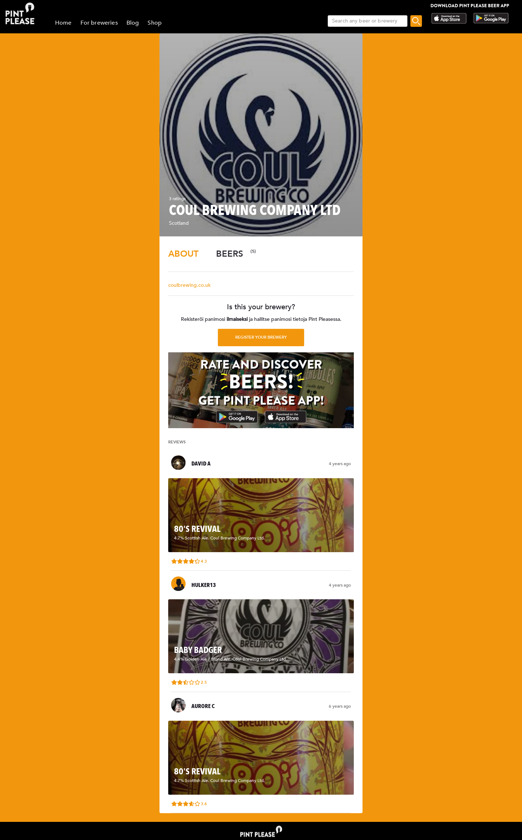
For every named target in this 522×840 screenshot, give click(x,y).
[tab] (183, 254)
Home (63, 23)
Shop (155, 23)
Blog (133, 23)
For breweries (99, 23)
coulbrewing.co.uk (189, 285)
